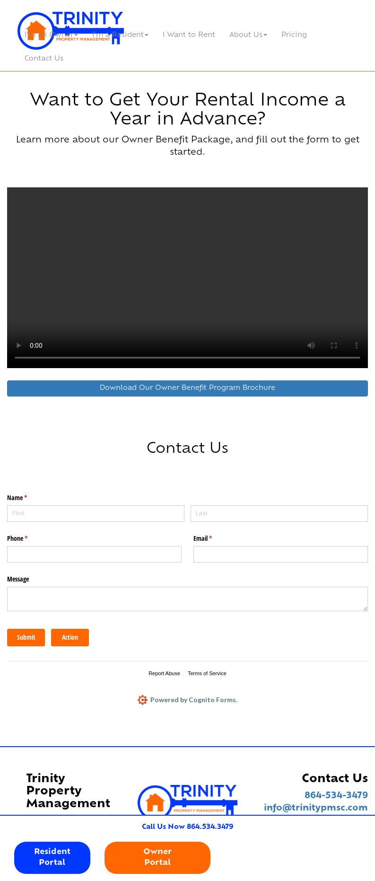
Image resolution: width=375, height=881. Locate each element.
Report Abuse (164, 673)
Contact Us (44, 58)
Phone (28, 538)
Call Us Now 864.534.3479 (187, 827)
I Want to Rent (189, 35)
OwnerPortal (157, 857)
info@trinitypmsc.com (316, 808)
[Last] (279, 513)
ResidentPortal (52, 857)
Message (18, 578)
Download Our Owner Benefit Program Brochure (187, 388)
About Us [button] (248, 35)
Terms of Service (207, 673)
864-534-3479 (336, 796)
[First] (95, 513)
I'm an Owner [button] (51, 35)
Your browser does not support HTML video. (187, 277)
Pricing (294, 35)
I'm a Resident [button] (120, 35)
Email (213, 538)
